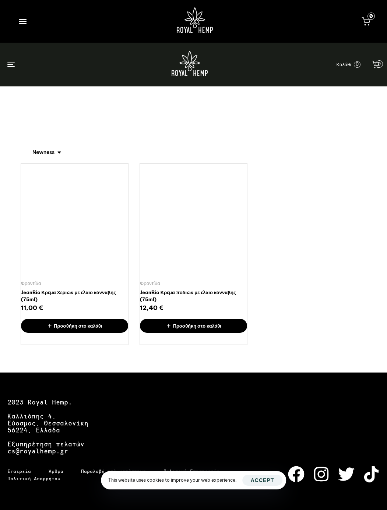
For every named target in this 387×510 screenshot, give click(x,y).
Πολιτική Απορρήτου (33, 478)
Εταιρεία (19, 471)
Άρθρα (56, 471)
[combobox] (47, 152)
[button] (23, 21)
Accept (262, 480)
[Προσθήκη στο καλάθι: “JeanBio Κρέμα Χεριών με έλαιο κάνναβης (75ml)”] (74, 326)
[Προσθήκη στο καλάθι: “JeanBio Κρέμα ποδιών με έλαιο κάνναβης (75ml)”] (193, 326)
